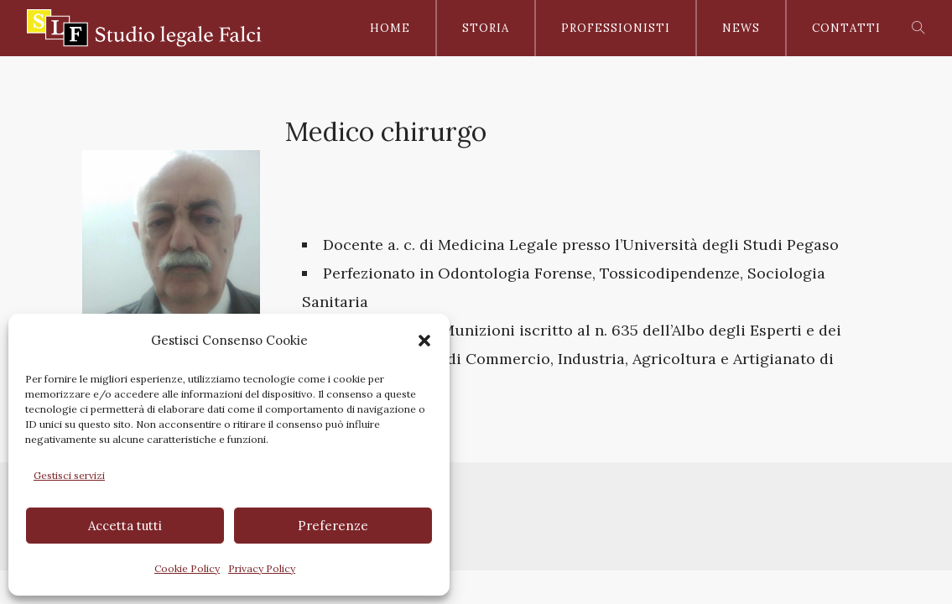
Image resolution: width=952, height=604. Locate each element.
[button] (424, 340)
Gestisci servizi (69, 475)
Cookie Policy (187, 568)
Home (390, 28)
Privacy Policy (261, 568)
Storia (485, 28)
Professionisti (615, 28)
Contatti (846, 28)
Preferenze (333, 526)
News (741, 28)
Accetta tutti (125, 526)
